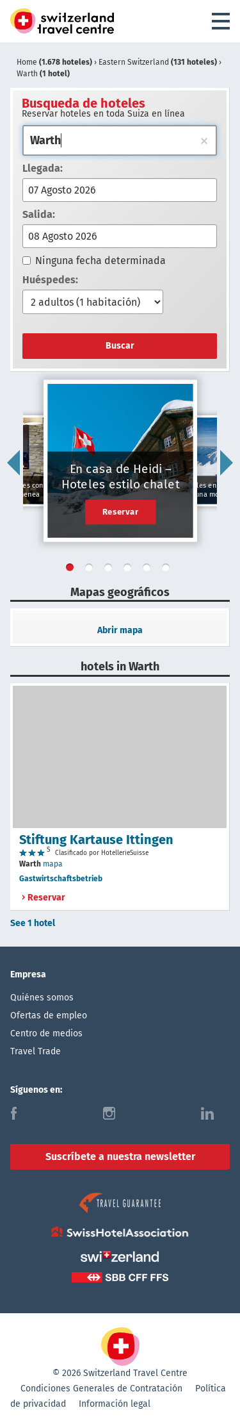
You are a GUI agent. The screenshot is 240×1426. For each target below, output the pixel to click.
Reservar (120, 511)
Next (226, 462)
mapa (53, 863)
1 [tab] (72, 569)
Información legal (114, 1403)
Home (55, 62)
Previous (13, 462)
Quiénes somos (42, 997)
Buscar (120, 345)
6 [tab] (168, 569)
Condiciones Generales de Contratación (101, 1388)
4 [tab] (130, 569)
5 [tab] (149, 569)
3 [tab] (110, 569)
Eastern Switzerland (159, 62)
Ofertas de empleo (48, 1015)
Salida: (38, 214)
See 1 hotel (32, 923)
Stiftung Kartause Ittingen (96, 839)
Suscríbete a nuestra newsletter (120, 1156)
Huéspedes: (50, 280)
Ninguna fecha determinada (94, 260)
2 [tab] (91, 569)
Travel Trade (35, 1051)
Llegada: (42, 168)
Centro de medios (46, 1033)
